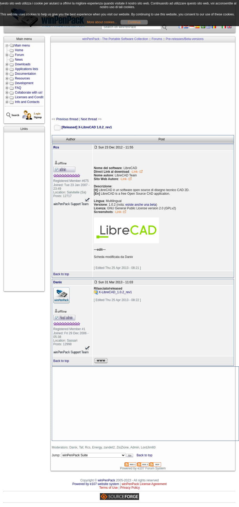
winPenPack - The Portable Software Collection (115, 39)
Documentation (25, 74)
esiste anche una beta (141, 204)
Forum (19, 55)
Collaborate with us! (28, 92)
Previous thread (67, 119)
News (19, 59)
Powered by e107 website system (95, 484)
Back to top (61, 274)
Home (19, 50)
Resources (22, 78)
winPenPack (106, 480)
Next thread (89, 119)
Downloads (22, 64)
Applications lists (26, 69)
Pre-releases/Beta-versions (185, 39)
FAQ (18, 88)
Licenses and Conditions (32, 97)
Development (24, 83)
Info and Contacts (27, 102)
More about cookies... (102, 22)
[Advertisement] (24, 211)
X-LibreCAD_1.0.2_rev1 (115, 292)
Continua (134, 22)
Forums (157, 39)
